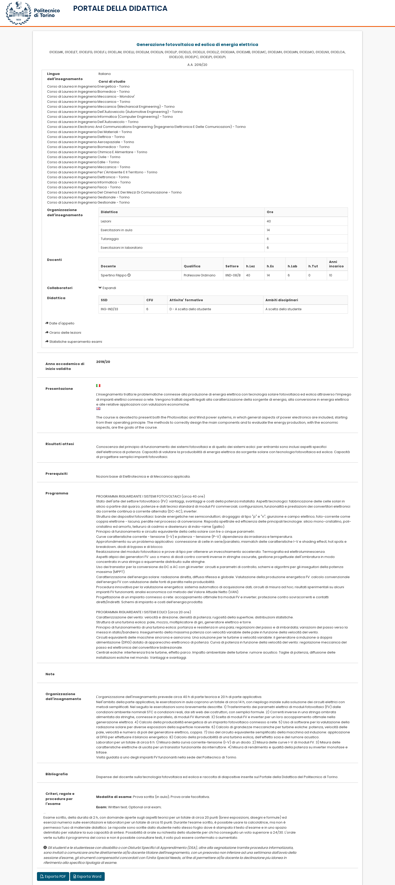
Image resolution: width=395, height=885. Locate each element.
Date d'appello (61, 323)
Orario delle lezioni (65, 332)
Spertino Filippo (114, 275)
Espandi (107, 287)
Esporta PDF (53, 876)
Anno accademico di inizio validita (64, 366)
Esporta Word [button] (87, 876)
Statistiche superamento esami (75, 341)
